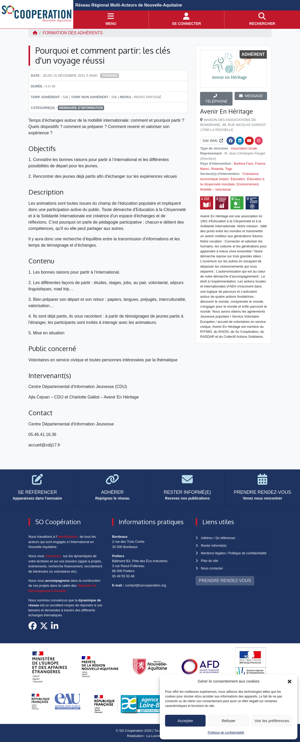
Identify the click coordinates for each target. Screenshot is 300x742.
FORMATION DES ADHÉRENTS (73, 33)
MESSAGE (251, 96)
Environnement (248, 183)
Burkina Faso (243, 163)
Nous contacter (212, 567)
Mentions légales (213, 553)
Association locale (244, 148)
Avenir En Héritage (227, 111)
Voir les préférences (271, 720)
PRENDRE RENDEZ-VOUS (225, 580)
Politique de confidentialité (226, 732)
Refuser (229, 720)
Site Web (212, 141)
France (261, 163)
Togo (229, 168)
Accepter (185, 720)
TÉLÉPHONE (216, 98)
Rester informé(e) (214, 545)
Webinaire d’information (81, 108)
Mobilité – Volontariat (215, 188)
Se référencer (226, 538)
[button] (289, 681)
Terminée (109, 75)
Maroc (205, 168)
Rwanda (217, 168)
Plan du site (209, 560)
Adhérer (207, 538)
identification (67, 537)
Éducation (238, 178)
